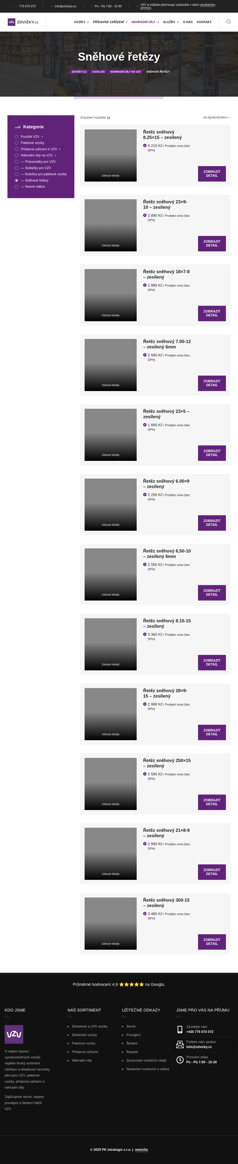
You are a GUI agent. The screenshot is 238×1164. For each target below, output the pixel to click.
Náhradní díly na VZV (37, 155)
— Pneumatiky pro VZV (38, 161)
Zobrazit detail (212, 174)
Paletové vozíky (32, 143)
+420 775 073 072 (199, 1032)
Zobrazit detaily (111, 175)
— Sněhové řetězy (34, 180)
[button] (7, 1156)
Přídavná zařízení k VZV (39, 149)
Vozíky (79, 22)
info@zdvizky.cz (65, 6)
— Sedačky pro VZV (36, 168)
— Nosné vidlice (33, 186)
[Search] (228, 22)
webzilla (141, 1150)
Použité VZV (30, 137)
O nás (188, 22)
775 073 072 (27, 6)
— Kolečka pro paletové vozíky (44, 174)
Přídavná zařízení (108, 22)
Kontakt (204, 22)
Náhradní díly (143, 22)
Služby (169, 22)
